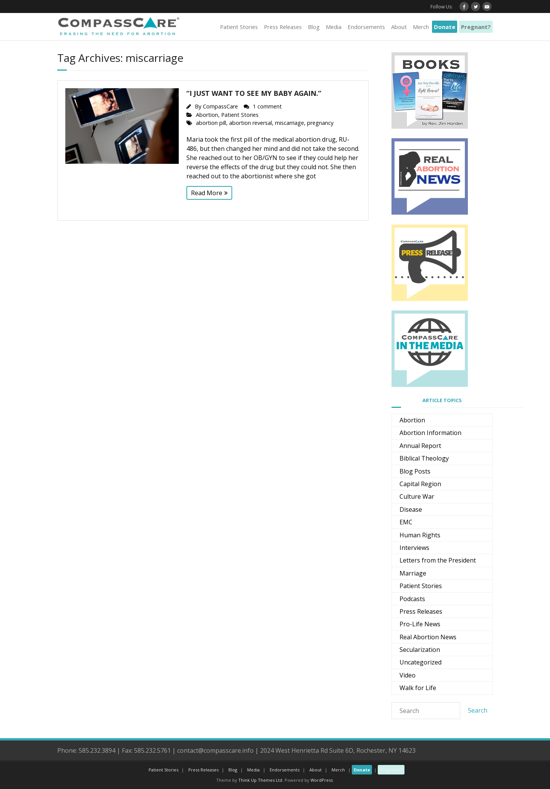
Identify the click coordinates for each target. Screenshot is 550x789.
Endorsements (366, 27)
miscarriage (289, 122)
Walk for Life (418, 688)
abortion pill (211, 122)
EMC (406, 522)
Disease (411, 509)
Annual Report (420, 445)
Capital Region (420, 484)
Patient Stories (239, 27)
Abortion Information (430, 432)
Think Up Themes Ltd (260, 780)
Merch (421, 27)
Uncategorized (421, 662)
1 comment (267, 106)
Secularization (420, 649)
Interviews (414, 547)
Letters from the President (438, 560)
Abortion (207, 114)
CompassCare (220, 106)
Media (333, 27)
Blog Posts (415, 471)
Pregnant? (476, 27)
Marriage (413, 573)
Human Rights (420, 535)
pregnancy (320, 122)
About (399, 27)
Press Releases (283, 27)
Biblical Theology (424, 458)
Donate (444, 27)
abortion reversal (250, 122)
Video (408, 675)
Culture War (417, 496)
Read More (206, 193)
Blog (314, 27)
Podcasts (412, 599)
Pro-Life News (420, 624)
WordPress (322, 780)
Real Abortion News (428, 637)
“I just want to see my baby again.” (253, 93)
